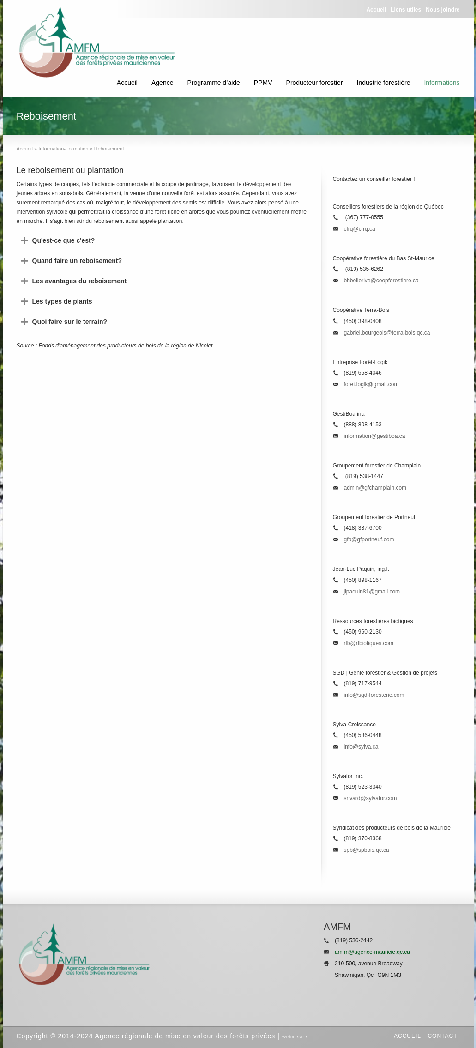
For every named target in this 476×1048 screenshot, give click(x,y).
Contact (442, 1036)
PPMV (263, 82)
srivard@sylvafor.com (370, 798)
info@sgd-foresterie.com (374, 695)
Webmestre (294, 1037)
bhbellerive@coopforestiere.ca (381, 280)
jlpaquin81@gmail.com (372, 591)
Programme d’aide (213, 82)
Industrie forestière (383, 82)
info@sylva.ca (361, 746)
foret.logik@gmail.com (371, 384)
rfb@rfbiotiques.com (369, 643)
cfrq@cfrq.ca (359, 229)
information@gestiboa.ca (374, 436)
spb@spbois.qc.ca (366, 850)
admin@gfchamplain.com (375, 488)
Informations (441, 82)
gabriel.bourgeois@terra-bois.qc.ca (387, 332)
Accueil (127, 82)
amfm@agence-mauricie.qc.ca (372, 952)
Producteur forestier (314, 82)
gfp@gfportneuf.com (369, 539)
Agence (162, 82)
